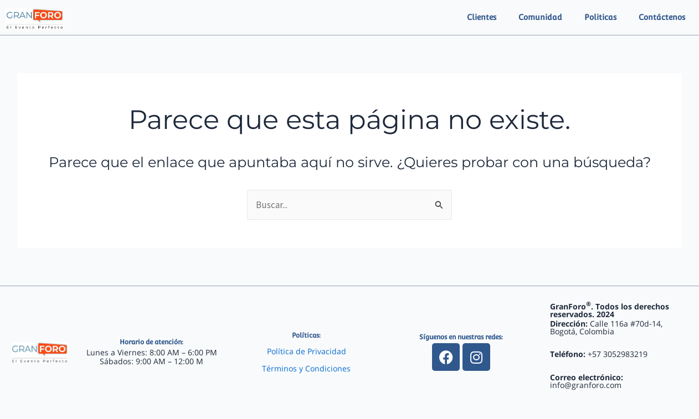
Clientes (481, 17)
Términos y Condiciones (306, 368)
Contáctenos (662, 17)
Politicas (600, 17)
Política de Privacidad (306, 351)
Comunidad (540, 17)
